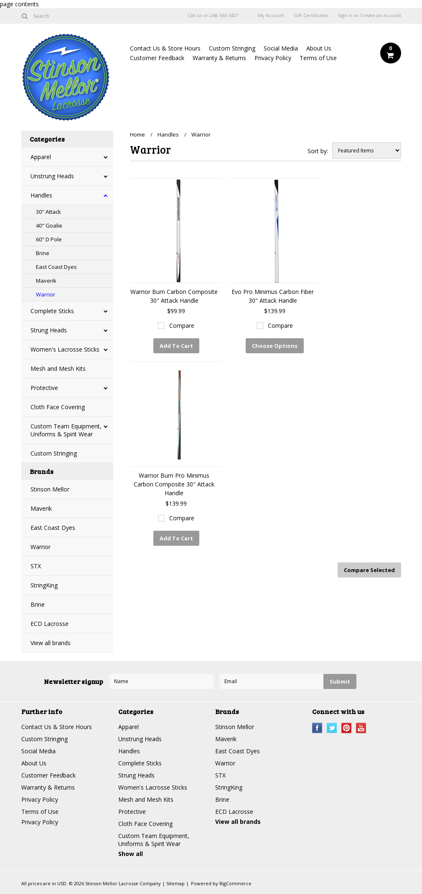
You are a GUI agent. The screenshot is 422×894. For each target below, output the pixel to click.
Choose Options (274, 345)
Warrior (45, 294)
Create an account (380, 15)
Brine (42, 253)
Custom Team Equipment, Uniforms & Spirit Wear (66, 430)
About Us (318, 48)
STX (36, 566)
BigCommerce (235, 883)
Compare (181, 325)
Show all (130, 854)
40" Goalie (49, 225)
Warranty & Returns (219, 58)
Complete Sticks (52, 311)
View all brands (51, 643)
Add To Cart (176, 345)
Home (137, 134)
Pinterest (346, 728)
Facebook (317, 728)
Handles (41, 195)
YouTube (361, 728)
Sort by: (318, 151)
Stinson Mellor (50, 489)
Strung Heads (49, 330)
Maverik (46, 280)
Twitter (332, 728)
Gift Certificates (311, 15)
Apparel (41, 157)
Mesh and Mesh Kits (58, 368)
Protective (44, 388)
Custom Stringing (232, 48)
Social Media (281, 48)
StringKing (44, 585)
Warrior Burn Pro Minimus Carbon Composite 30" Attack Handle (174, 484)
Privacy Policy (272, 58)
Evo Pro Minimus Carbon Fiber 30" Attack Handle (272, 296)
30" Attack (48, 211)
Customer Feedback (157, 58)
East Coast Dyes (56, 267)
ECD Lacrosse (50, 624)
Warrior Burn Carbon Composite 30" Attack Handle (174, 296)
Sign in (345, 15)
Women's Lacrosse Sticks (65, 349)
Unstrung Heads (52, 176)
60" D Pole (49, 239)
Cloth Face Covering (58, 407)
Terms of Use (318, 58)
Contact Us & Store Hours (165, 48)
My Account (271, 15)
